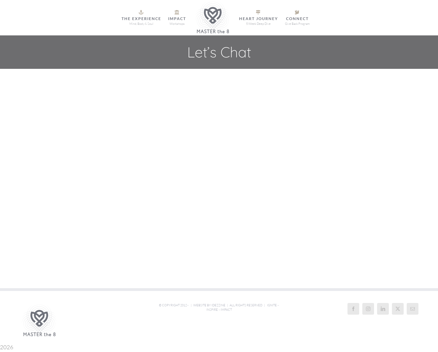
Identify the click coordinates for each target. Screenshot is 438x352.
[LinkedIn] (383, 309)
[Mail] (412, 309)
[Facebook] (353, 309)
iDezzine (218, 305)
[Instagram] (368, 309)
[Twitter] (398, 309)
